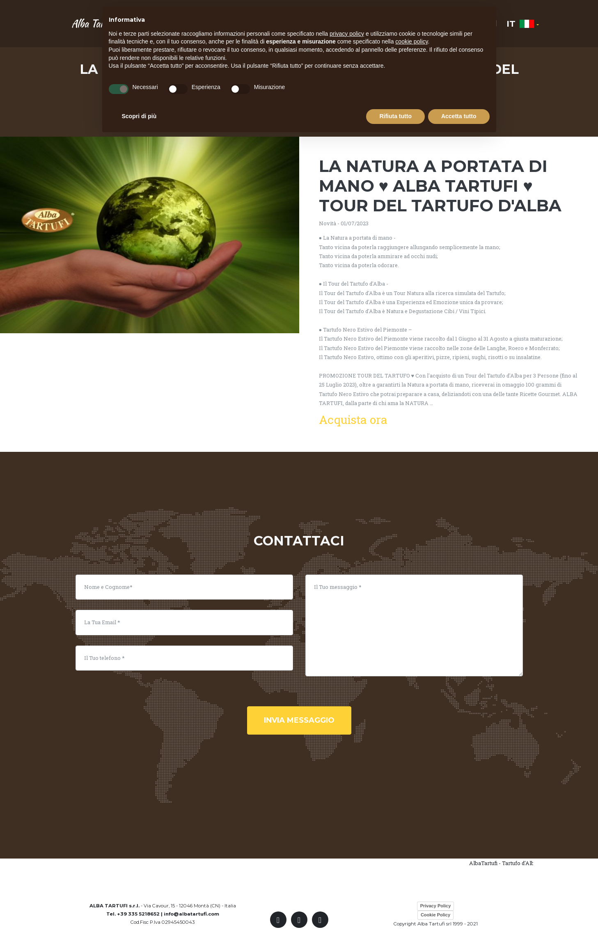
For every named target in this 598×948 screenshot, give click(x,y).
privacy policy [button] (347, 33)
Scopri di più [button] (139, 116)
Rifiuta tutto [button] (395, 116)
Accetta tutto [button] (459, 116)
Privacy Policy (435, 905)
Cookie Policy (435, 914)
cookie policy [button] (411, 41)
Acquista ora (353, 419)
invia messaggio (299, 720)
